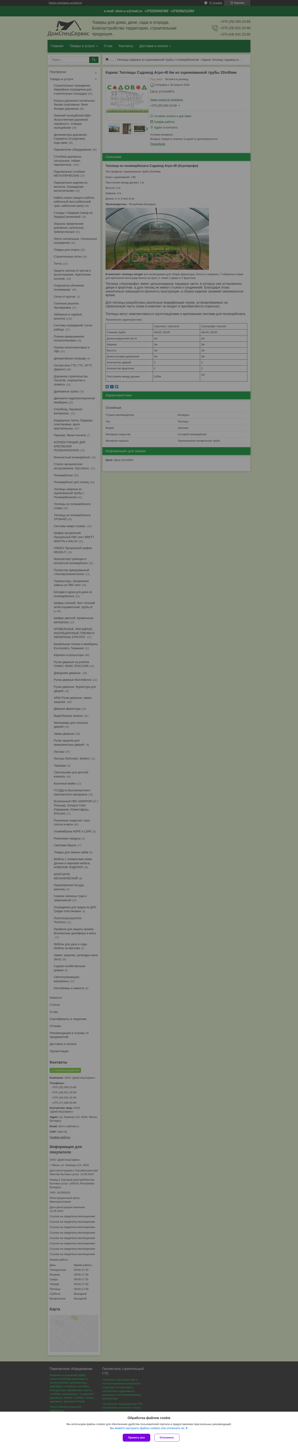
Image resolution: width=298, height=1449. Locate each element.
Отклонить (167, 1437)
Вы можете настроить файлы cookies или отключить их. (147, 1428)
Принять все (136, 1437)
